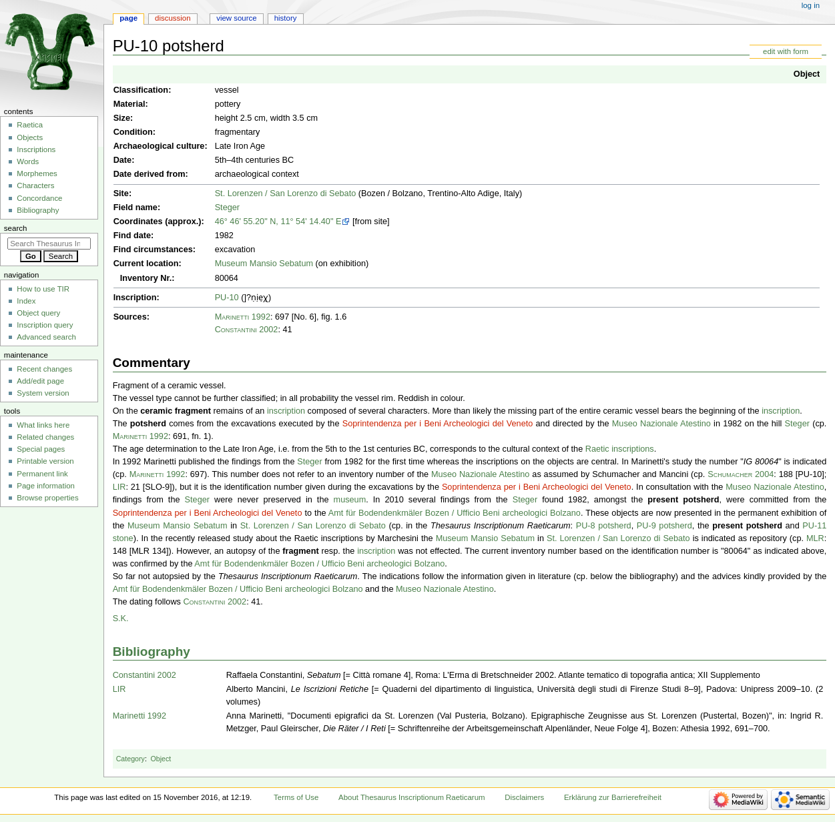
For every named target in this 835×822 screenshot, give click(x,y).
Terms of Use (296, 797)
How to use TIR (43, 289)
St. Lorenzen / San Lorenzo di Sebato (285, 193)
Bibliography (151, 652)
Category (130, 759)
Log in (811, 5)
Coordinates (138, 221)
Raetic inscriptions (619, 449)
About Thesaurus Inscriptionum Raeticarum (411, 797)
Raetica (30, 125)
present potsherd (683, 499)
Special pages (41, 449)
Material (129, 104)
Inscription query (45, 325)
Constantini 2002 (246, 329)
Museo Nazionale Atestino (661, 423)
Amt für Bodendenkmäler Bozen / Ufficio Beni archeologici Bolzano (454, 513)
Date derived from (149, 174)
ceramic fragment (175, 411)
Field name (135, 207)
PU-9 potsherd (664, 525)
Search (15, 228)
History (285, 18)
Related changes (45, 437)
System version (43, 393)
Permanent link (42, 474)
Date (122, 160)
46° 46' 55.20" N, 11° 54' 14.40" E (278, 221)
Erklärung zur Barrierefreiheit (612, 797)
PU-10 (227, 297)
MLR (815, 538)
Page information (46, 486)
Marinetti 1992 (242, 317)
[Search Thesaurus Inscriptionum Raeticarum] (49, 244)
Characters (35, 185)
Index (26, 301)
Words (28, 161)
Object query (38, 313)
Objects (30, 137)
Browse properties (47, 498)
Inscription (135, 297)
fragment (300, 551)
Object (807, 74)
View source (236, 18)
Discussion (172, 18)
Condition (133, 132)
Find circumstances (153, 249)
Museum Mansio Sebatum (264, 263)
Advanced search (46, 337)
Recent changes (44, 369)
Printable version (45, 461)
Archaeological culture (159, 146)
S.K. (121, 618)
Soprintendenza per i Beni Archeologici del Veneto (437, 423)
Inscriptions (36, 149)
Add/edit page (40, 381)
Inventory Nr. (146, 278)
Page (128, 18)
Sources (130, 317)
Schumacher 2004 (741, 474)
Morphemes (37, 173)
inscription (286, 411)
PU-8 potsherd (603, 525)
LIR (119, 487)
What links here (43, 425)
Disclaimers (524, 797)
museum (350, 499)
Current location (146, 263)
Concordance (39, 198)
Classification (141, 90)
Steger (227, 207)
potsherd (148, 423)
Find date (132, 235)
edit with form (785, 51)
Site (121, 193)
